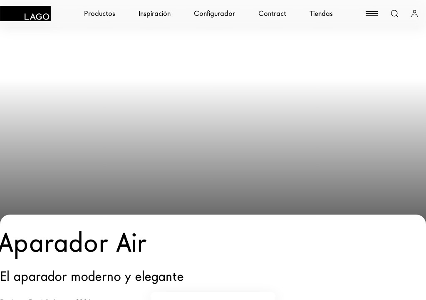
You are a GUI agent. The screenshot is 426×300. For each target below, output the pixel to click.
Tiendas (321, 13)
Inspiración (155, 13)
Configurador (214, 13)
